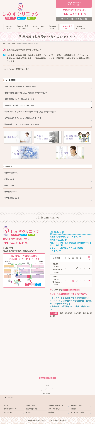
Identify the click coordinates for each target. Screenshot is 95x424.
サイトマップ (9, 397)
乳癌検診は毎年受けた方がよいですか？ (19, 105)
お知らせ (29, 412)
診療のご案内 (30, 405)
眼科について (9, 185)
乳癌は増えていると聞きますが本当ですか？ (21, 86)
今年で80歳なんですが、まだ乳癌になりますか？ (22, 118)
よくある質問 (10, 80)
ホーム (6, 405)
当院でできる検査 (31, 409)
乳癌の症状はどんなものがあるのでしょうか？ (21, 124)
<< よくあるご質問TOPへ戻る (16, 69)
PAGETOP (47, 393)
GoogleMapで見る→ (47, 378)
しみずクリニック (46, 420)
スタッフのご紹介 (54, 409)
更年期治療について (11, 198)
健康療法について (11, 192)
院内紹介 (73, 409)
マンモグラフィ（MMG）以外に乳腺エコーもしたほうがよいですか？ (30, 112)
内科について (9, 179)
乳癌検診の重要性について (57, 405)
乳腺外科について (11, 173)
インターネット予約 (77, 412)
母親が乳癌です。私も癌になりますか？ (19, 99)
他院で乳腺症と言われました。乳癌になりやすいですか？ (26, 93)
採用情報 (51, 412)
